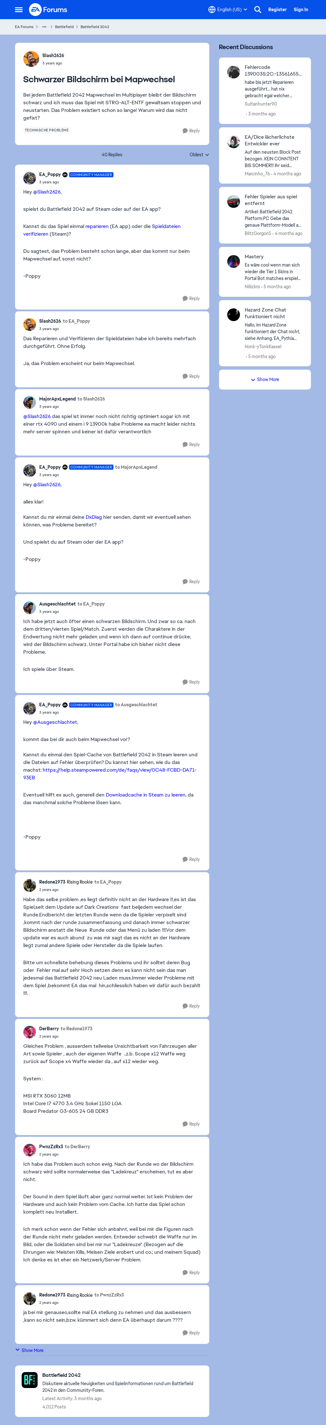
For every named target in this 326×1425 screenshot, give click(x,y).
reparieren (97, 226)
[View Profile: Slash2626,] (31, 59)
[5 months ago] (276, 286)
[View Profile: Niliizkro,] (233, 261)
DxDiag (94, 517)
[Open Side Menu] (19, 9)
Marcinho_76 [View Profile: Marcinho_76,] (257, 173)
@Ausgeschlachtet (55, 722)
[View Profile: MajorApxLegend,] (29, 402)
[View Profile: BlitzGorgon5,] (233, 201)
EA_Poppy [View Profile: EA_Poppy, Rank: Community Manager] (50, 174)
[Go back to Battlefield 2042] (122, 1375)
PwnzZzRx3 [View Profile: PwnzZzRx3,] (51, 1147)
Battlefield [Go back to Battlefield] (64, 26)
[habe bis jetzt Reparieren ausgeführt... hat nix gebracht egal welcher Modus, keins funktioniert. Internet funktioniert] (274, 89)
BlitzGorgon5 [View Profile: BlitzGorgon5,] (258, 233)
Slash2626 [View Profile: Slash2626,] (53, 55)
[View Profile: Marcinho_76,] (233, 142)
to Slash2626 (91, 399)
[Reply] (191, 131)
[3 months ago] (261, 114)
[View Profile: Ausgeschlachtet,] (29, 607)
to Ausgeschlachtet (136, 705)
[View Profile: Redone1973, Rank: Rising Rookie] (29, 885)
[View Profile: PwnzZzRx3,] (29, 1150)
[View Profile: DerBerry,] (29, 1032)
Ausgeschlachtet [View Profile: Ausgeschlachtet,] (57, 604)
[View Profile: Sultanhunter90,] (233, 72)
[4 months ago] (286, 173)
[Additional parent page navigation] (44, 26)
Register (277, 9)
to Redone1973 (76, 1029)
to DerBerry (77, 1147)
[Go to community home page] (48, 9)
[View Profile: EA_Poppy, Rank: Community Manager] (29, 178)
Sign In (301, 9)
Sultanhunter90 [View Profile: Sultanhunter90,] (261, 104)
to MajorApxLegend (136, 467)
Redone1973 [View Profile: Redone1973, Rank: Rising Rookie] (52, 882)
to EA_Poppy (76, 321)
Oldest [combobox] (199, 155)
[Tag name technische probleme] (46, 130)
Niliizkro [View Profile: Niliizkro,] (252, 287)
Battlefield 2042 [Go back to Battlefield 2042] (95, 26)
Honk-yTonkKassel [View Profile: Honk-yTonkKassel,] (263, 346)
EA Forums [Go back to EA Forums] (24, 26)
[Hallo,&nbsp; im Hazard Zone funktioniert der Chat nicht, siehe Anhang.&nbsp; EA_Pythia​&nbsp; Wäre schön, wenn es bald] (274, 331)
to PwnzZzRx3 (109, 1295)
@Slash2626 (47, 191)
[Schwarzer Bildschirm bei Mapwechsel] (76, 182)
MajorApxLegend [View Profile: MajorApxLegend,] (57, 399)
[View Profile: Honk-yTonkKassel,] (233, 314)
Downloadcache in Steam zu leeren (145, 794)
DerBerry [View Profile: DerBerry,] (49, 1029)
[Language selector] (228, 9)
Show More (29, 1350)
